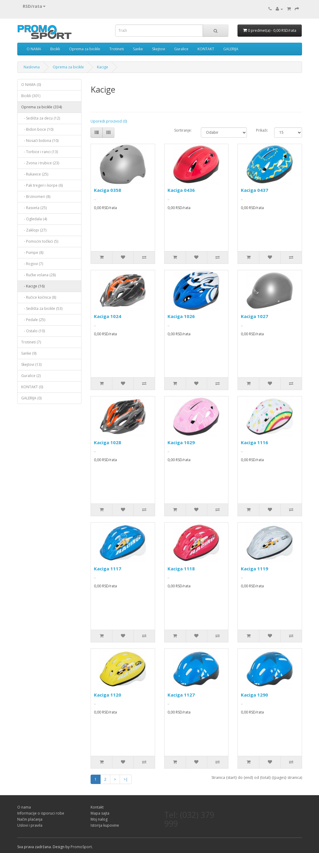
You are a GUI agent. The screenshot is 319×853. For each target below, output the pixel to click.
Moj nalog (99, 819)
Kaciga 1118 (181, 569)
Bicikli (55, 48)
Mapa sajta (100, 813)
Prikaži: (260, 130)
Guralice (181, 48)
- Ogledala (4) (34, 218)
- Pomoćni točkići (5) (39, 241)
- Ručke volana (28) (38, 274)
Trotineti (116, 48)
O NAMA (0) (31, 84)
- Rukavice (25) (34, 174)
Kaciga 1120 (107, 695)
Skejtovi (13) (31, 364)
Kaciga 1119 (254, 569)
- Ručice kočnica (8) (38, 297)
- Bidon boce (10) (37, 129)
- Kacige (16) (33, 286)
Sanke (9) (28, 353)
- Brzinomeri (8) (35, 196)
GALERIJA (230, 48)
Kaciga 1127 (181, 695)
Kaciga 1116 (254, 442)
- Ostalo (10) (33, 330)
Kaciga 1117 (107, 569)
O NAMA (34, 48)
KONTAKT (206, 48)
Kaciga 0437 (254, 190)
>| (126, 779)
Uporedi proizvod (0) (109, 121)
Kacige (102, 67)
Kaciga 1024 (107, 316)
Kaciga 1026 (181, 316)
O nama (24, 807)
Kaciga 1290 (254, 695)
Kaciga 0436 (181, 190)
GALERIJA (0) (31, 398)
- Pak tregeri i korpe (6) (42, 185)
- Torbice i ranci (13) (39, 151)
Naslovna (32, 67)
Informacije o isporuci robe (40, 813)
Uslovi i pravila (29, 825)
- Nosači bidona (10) (39, 140)
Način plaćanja (29, 819)
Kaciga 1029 (181, 442)
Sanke (138, 48)
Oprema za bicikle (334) (41, 107)
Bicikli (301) (30, 95)
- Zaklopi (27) (33, 230)
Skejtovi (158, 48)
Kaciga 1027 (254, 316)
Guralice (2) (31, 375)
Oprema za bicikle (84, 48)
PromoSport (81, 846)
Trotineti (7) (31, 342)
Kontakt (97, 807)
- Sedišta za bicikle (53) (41, 308)
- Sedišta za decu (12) (40, 118)
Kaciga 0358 (107, 190)
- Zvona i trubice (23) (40, 163)
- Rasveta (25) (34, 207)
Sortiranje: (183, 130)
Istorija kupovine (105, 825)
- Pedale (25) (33, 319)
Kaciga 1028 (107, 442)
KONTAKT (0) (32, 386)
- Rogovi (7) (32, 263)
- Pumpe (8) (32, 252)
